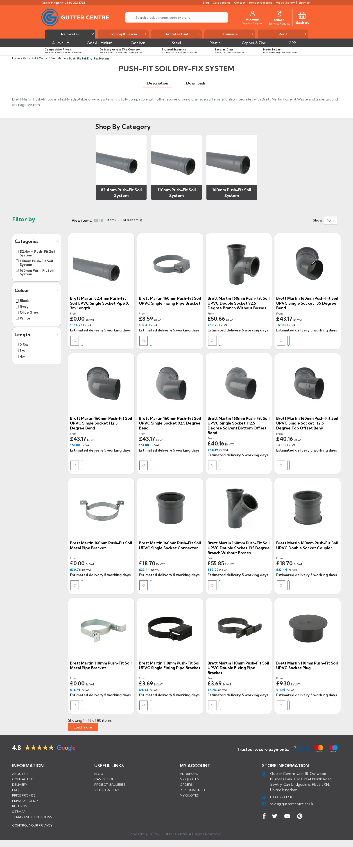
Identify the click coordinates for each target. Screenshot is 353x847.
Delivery (19, 785)
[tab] (157, 83)
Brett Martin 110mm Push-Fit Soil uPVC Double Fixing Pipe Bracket (238, 668)
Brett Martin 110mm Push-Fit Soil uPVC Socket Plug (307, 665)
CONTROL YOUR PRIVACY (32, 829)
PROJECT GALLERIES (109, 785)
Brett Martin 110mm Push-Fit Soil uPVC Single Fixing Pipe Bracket (169, 665)
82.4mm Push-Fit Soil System (121, 192)
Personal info (192, 790)
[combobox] (330, 220)
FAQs (16, 790)
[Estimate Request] (279, 23)
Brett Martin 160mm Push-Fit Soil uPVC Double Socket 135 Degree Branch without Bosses (239, 548)
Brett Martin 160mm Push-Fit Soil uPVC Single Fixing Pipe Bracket (170, 301)
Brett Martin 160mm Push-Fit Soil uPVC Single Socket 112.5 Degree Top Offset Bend (307, 423)
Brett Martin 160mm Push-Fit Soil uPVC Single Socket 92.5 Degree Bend (170, 423)
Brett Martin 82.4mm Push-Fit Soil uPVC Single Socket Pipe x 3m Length (99, 303)
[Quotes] (279, 13)
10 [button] (329, 220)
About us (20, 774)
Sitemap (19, 812)
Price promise (24, 795)
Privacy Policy (25, 801)
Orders (186, 785)
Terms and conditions (32, 817)
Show (317, 220)
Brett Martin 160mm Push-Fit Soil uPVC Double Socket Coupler (307, 545)
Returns (19, 806)
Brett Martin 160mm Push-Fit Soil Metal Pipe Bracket (101, 545)
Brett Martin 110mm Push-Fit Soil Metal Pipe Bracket (100, 665)
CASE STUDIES (105, 779)
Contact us (23, 779)
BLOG (98, 774)
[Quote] (279, 20)
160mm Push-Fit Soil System (231, 192)
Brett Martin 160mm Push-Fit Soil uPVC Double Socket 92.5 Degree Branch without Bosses (238, 303)
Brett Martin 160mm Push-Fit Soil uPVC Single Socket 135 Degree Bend (307, 303)
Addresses (189, 774)
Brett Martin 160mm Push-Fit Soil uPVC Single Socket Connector (170, 545)
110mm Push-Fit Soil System (176, 192)
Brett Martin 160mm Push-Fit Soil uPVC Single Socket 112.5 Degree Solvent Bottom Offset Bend (238, 425)
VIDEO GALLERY (106, 790)
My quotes (189, 779)
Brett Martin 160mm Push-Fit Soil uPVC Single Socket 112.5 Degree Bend (101, 423)
